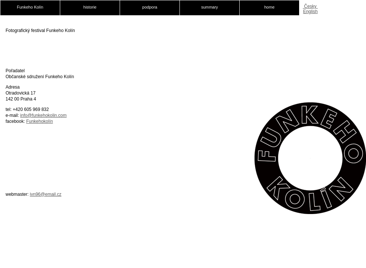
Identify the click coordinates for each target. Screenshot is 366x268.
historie (89, 7)
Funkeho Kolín (30, 7)
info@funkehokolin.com (43, 115)
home (269, 7)
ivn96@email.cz (45, 194)
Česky (310, 6)
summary (209, 7)
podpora (149, 7)
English (310, 11)
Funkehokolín (39, 121)
